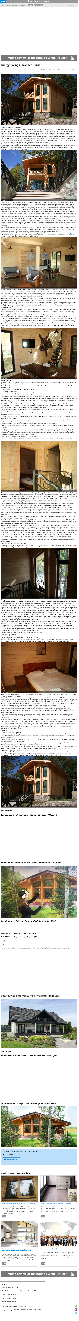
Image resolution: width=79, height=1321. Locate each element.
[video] (43, 69)
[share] (52, 69)
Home (2, 53)
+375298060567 (6, 5)
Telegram (23, 5)
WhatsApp (14, 5)
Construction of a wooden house (13, 53)
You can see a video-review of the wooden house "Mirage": (29, 1055)
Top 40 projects (38, 5)
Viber (19, 5)
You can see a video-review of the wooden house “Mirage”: (29, 815)
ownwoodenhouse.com (9, 1301)
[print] (61, 69)
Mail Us (30, 5)
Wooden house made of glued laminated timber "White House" (31, 995)
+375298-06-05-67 (8, 937)
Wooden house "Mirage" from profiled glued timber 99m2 (28, 921)
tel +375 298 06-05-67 (13, 1155)
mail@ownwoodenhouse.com (10, 1298)
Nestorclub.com (22, 1306)
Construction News (28, 53)
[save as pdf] (71, 69)
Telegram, (29, 937)
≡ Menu (3, 1)
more (4, 1216)
